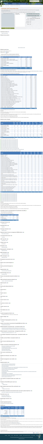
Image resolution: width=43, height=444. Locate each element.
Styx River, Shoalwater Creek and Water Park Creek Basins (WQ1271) (12, 395)
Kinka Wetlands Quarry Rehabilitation (7, 376)
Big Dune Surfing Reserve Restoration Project (8, 368)
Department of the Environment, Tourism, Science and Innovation (27, 3)
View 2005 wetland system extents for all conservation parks (9, 147)
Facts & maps (7, 5)
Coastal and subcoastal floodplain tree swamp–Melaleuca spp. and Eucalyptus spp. (13, 331)
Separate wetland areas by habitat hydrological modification (9, 54)
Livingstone (3, 240)
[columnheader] (5, 217)
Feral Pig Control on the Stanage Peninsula (8, 372)
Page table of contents (8, 28)
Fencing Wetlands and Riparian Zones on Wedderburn (10, 371)
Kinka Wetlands (4, 375)
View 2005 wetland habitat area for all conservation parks (9, 202)
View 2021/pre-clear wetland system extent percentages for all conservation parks (12, 151)
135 (9, 419)
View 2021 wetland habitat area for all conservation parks (9, 196)
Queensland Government (21, 442)
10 (17, 415)
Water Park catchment (5, 33)
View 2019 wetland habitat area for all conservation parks (9, 197)
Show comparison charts (21, 47)
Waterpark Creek (4, 233)
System (2, 57)
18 (9, 416)
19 (23, 416)
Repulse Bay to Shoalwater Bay (6, 399)
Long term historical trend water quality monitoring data (9, 351)
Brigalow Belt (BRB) (4, 250)
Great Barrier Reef (4, 277)
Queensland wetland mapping (6, 352)
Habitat (2, 75)
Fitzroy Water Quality (5, 373)
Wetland (18, 426)
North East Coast (4, 226)
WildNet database (14, 421)
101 (23, 415)
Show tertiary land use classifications (6, 214)
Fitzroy (3, 386)
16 (17, 419)
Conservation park (32, 20)
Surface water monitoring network (6, 353)
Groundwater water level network (6, 350)
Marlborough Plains (4, 253)
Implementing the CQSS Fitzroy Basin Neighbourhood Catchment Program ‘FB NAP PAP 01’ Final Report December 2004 (19, 374)
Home (3, 5)
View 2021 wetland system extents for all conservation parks (9, 141)
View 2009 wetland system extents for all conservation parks (9, 146)
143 (23, 419)
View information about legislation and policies (6, 406)
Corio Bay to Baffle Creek (5, 398)
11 (9, 414)
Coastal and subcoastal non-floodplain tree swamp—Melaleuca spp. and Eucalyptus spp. (14, 332)
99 (9, 415)
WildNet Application (14, 426)
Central (3, 324)
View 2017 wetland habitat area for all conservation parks (9, 198)
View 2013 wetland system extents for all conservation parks (9, 145)
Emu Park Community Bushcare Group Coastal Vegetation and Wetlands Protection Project (15, 370)
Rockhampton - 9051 (18, 14)
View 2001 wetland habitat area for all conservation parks (9, 203)
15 (23, 414)
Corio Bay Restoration (5, 369)
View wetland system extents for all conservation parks (8, 70)
